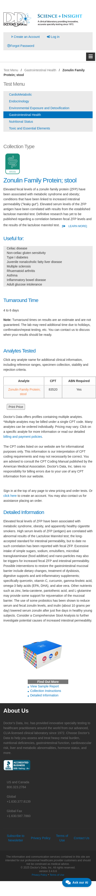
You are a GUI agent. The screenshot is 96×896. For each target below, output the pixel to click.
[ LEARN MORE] (74, 226)
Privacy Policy (40, 838)
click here (10, 496)
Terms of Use (57, 874)
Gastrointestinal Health (25, 115)
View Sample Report (44, 686)
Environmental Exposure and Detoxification (39, 108)
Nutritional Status (21, 121)
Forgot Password (20, 46)
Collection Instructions (45, 691)
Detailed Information (44, 695)
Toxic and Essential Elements (29, 128)
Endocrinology (19, 101)
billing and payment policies (22, 436)
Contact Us (81, 838)
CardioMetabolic (20, 94)
